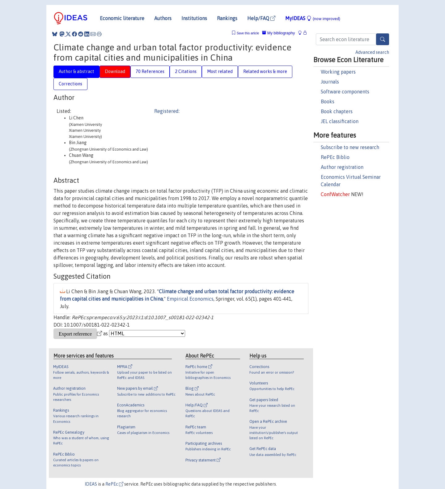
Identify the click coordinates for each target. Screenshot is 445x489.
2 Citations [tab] (186, 71)
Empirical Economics (190, 299)
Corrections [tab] (70, 83)
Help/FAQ (261, 18)
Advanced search (372, 52)
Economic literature (122, 18)
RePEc (114, 484)
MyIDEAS (312, 18)
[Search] (382, 39)
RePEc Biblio (335, 157)
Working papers (338, 72)
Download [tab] (115, 71)
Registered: (167, 111)
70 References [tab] (150, 71)
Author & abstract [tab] (76, 71)
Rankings (227, 18)
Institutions (194, 18)
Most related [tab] (220, 71)
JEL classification (339, 121)
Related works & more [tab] (265, 71)
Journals (330, 81)
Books (327, 101)
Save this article (248, 33)
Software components (345, 91)
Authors (163, 18)
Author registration (342, 167)
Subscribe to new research (350, 147)
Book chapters (337, 111)
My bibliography (278, 33)
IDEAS (91, 484)
